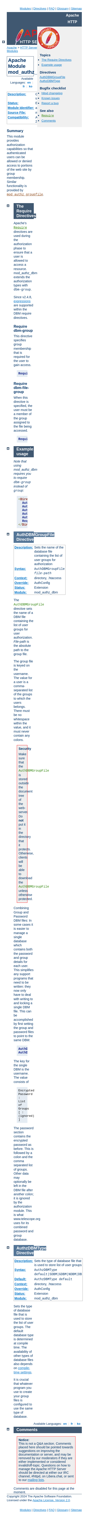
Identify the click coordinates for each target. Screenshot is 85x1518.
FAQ (52, 8)
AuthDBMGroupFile (52, 77)
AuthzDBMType (50, 81)
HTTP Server (28, 47)
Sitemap (76, 8)
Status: (13, 103)
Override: (22, 583)
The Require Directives (56, 60)
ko (30, 86)
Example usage (51, 64)
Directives (39, 8)
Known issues (50, 98)
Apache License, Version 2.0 (51, 1500)
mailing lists (36, 1480)
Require (47, 115)
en (29, 82)
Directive (25, 539)
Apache (12, 47)
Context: (21, 578)
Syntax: (20, 569)
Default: (20, 1279)
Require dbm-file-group (21, 388)
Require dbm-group (23, 328)
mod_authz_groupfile (25, 194)
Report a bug (49, 103)
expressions (22, 301)
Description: (17, 94)
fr (24, 86)
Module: (21, 592)
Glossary (62, 8)
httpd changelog (52, 93)
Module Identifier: (21, 108)
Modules (25, 8)
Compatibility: (18, 117)
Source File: (17, 112)
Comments (48, 120)
